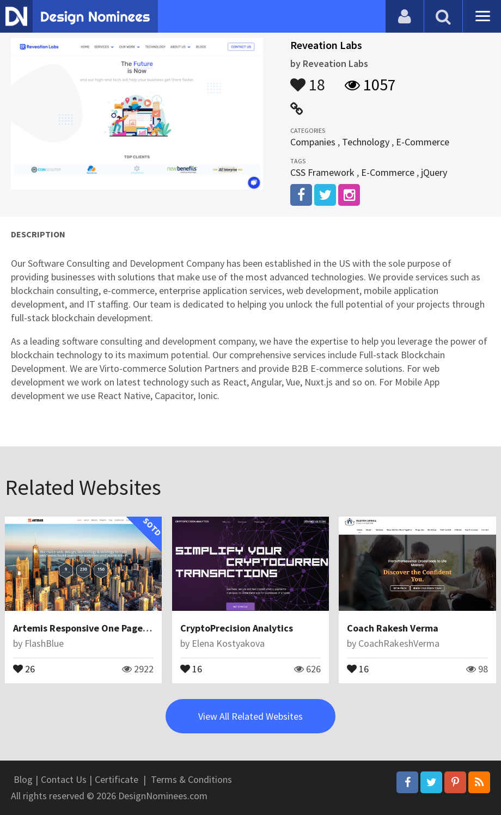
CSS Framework (322, 172)
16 (191, 668)
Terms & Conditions (191, 779)
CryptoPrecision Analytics (236, 628)
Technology (365, 142)
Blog (23, 779)
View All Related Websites (250, 716)
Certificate (116, 779)
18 (307, 79)
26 (24, 668)
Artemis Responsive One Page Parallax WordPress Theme (137, 628)
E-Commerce (422, 142)
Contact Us (64, 779)
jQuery (434, 172)
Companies (312, 142)
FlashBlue (44, 643)
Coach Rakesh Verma (392, 628)
